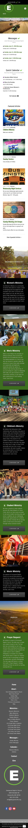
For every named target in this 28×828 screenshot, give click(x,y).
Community (12, 127)
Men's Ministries (14, 713)
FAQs (14, 704)
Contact (14, 756)
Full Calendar (14, 96)
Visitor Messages (14, 742)
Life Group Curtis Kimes (14, 729)
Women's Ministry (14, 750)
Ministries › (14, 708)
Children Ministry (8, 130)
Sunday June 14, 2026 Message (12, 52)
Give (19, 2)
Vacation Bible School (10, 77)
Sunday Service (8, 159)
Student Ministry (14, 717)
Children (14, 752)
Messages (13, 38)
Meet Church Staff (14, 694)
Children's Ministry (14, 715)
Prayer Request (14, 721)
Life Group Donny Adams (14, 733)
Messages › (14, 738)
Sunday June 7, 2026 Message (12, 58)
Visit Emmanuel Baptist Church (14, 692)
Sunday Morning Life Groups (12, 222)
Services (14, 157)
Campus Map (14, 696)
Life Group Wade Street (14, 725)
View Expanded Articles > (14, 237)
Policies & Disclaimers (14, 702)
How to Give (14, 700)
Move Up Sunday (9, 82)
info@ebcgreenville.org (14, 799)
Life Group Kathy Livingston (14, 723)
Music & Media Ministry (14, 719)
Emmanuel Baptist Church (10, 821)
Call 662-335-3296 (11, 2)
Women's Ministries (14, 711)
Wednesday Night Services (12, 189)
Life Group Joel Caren (14, 731)
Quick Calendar (12, 70)
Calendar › (14, 747)
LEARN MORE (14, 308)
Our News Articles (14, 698)
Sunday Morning (14, 740)
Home (14, 685)
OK (24, 826)
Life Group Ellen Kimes (14, 727)
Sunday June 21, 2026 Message (12, 46)
